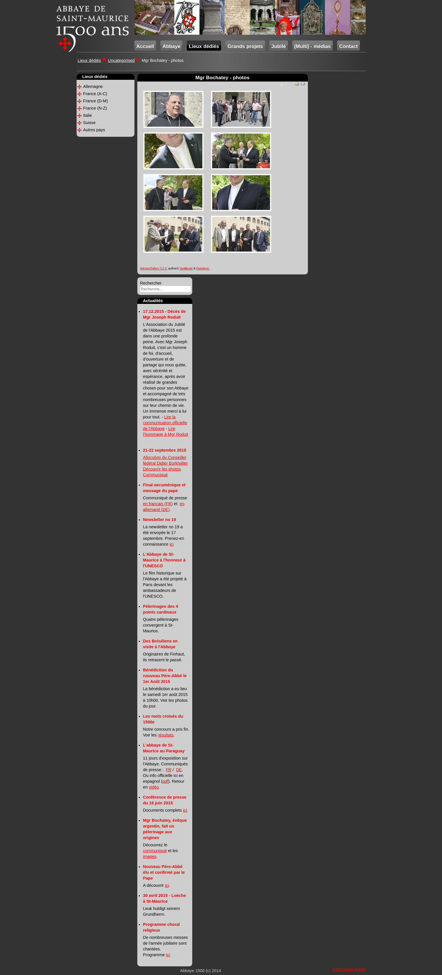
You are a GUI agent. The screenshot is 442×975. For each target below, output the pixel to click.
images (149, 856)
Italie (87, 115)
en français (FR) (158, 503)
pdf (165, 781)
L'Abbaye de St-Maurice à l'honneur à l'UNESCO (164, 560)
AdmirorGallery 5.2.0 (153, 268)
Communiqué (155, 474)
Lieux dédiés (204, 46)
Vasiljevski (186, 268)
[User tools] (281, 85)
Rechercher (151, 283)
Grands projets (245, 46)
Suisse (89, 122)
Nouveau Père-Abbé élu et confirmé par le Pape (164, 872)
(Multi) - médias (312, 46)
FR (168, 769)
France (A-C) (95, 93)
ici (172, 544)
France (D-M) (95, 101)
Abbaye (171, 46)
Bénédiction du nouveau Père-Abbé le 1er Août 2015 (165, 676)
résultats (165, 735)
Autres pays (94, 130)
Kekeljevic (202, 268)
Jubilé (278, 46)
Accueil (145, 46)
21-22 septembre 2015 (164, 450)
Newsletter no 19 (159, 519)
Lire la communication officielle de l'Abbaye (165, 423)
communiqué (155, 850)
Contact (348, 46)
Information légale (348, 969)
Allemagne (93, 86)
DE (179, 769)
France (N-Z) (95, 108)
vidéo (154, 787)
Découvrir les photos (162, 469)
